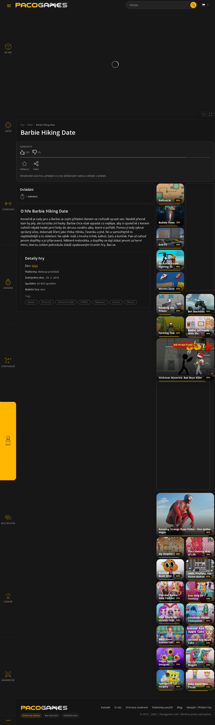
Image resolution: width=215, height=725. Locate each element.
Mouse (130, 302)
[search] (193, 5)
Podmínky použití (162, 707)
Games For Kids (66, 302)
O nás (117, 707)
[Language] (205, 5)
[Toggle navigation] (9, 6)
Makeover (100, 302)
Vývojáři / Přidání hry (199, 707)
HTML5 (84, 302)
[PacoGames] (44, 708)
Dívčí (35, 265)
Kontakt (105, 707)
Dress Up (46, 302)
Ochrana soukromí (137, 707)
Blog (179, 707)
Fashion (116, 302)
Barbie (31, 302)
